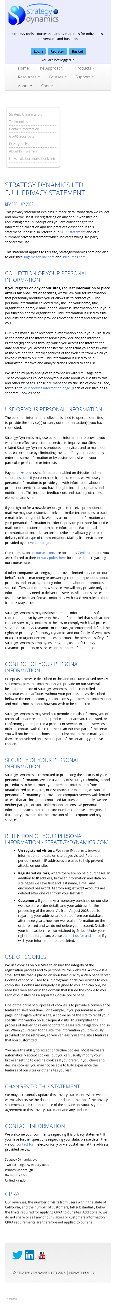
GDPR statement (73, 232)
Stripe (46, 472)
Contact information (24, 129)
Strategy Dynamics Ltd (25, 114)
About (25, 85)
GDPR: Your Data (21, 136)
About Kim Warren (23, 151)
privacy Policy (81, 1272)
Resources (29, 77)
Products (84, 68)
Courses (57, 77)
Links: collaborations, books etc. (32, 158)
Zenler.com (86, 552)
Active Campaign (37, 542)
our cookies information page (47, 388)
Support (84, 77)
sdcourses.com (74, 257)
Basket (77, 51)
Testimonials (18, 121)
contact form (27, 1144)
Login (38, 51)
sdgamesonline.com (39, 257)
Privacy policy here (51, 557)
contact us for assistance (82, 935)
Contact (48, 85)
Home (23, 68)
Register (57, 51)
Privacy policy (19, 144)
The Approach (52, 68)
